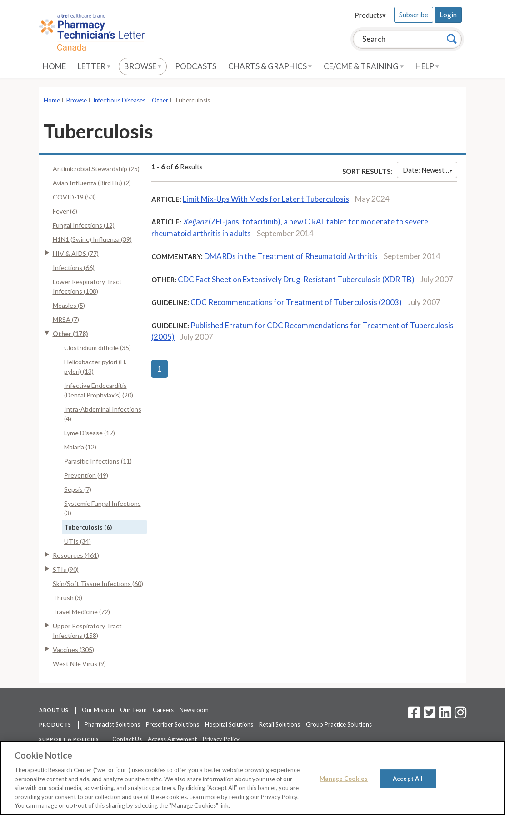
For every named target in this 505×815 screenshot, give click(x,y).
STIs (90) (66, 569)
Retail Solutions (279, 724)
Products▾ (370, 15)
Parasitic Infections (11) (98, 461)
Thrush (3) (67, 597)
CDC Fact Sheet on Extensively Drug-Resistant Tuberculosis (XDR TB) (296, 279)
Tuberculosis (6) (88, 527)
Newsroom (194, 709)
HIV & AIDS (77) (76, 253)
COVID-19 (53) (74, 197)
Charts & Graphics (270, 66)
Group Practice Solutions (339, 724)
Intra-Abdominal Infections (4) (102, 414)
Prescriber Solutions (172, 724)
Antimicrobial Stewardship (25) (96, 169)
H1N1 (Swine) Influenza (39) (92, 239)
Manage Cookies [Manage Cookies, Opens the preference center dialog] (344, 778)
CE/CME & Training (364, 66)
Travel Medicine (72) (81, 612)
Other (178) (70, 333)
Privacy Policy (221, 739)
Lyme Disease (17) (89, 433)
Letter (94, 66)
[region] (252, 778)
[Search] (452, 39)
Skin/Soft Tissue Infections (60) (98, 583)
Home (54, 66)
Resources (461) (76, 555)
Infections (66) (74, 267)
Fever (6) (65, 211)
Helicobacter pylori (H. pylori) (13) (95, 366)
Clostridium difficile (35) (97, 347)
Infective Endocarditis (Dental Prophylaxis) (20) (98, 390)
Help (427, 66)
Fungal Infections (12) (84, 225)
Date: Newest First (430, 170)
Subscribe (413, 14)
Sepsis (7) (77, 489)
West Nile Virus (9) (79, 663)
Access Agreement (172, 739)
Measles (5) (69, 305)
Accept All (408, 778)
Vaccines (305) (73, 649)
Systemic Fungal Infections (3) (102, 508)
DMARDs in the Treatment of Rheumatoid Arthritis (291, 256)
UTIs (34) (77, 541)
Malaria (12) (80, 447)
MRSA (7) (66, 319)
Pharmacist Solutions (112, 724)
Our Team (133, 709)
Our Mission (98, 709)
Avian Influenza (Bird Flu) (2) (92, 183)
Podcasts (195, 66)
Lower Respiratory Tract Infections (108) (87, 286)
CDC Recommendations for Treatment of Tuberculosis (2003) (296, 302)
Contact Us (127, 739)
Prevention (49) (86, 475)
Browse (142, 66)
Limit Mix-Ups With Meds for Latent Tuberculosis (266, 199)
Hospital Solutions (229, 724)
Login (448, 14)
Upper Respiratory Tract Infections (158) (87, 630)
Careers (163, 709)
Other (160, 100)
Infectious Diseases (119, 100)
